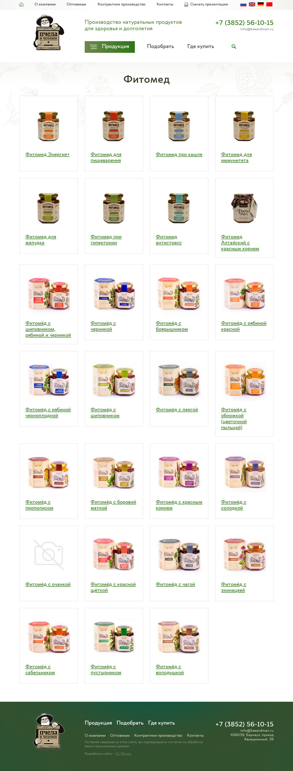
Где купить (200, 46)
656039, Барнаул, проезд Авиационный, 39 (252, 737)
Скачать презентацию (209, 4)
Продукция (115, 46)
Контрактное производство (122, 4)
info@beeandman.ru (257, 29)
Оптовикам (76, 4)
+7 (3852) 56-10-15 (244, 23)
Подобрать (160, 46)
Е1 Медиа (123, 754)
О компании (45, 4)
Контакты (165, 4)
